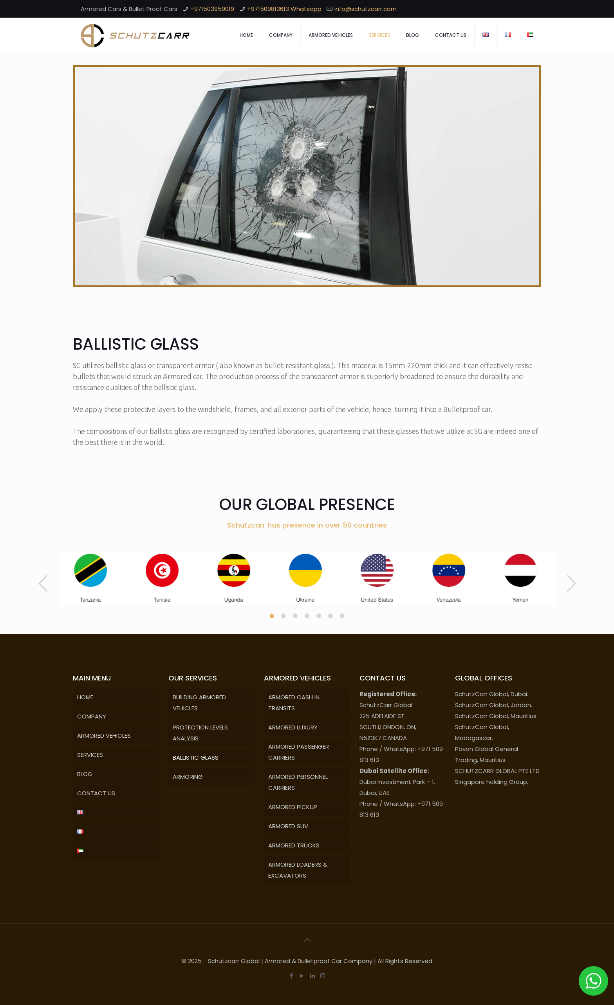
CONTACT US (96, 793)
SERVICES (90, 755)
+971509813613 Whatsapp (284, 9)
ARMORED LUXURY (293, 727)
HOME (85, 697)
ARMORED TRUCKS (294, 845)
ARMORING (188, 777)
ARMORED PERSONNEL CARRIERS (298, 782)
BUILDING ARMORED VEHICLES (199, 702)
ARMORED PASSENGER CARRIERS (298, 752)
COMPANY (91, 716)
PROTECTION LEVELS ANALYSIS (200, 732)
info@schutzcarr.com (365, 9)
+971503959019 (212, 9)
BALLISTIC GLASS (196, 757)
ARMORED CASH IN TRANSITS (294, 702)
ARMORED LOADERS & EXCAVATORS (297, 870)
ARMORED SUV (288, 826)
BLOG (84, 774)
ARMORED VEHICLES (104, 735)
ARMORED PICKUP (292, 807)
